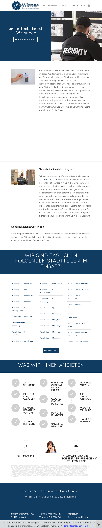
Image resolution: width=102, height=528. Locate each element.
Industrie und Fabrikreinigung (46, 465)
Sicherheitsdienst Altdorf (21, 289)
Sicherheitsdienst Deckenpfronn (18, 309)
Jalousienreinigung (24, 471)
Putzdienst (46, 469)
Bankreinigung (27, 465)
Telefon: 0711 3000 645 (50, 513)
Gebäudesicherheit (45, 474)
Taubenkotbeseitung (35, 466)
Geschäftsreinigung (35, 465)
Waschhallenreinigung (48, 467)
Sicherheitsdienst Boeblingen (23, 295)
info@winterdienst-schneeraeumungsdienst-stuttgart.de (80, 458)
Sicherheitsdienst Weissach (78, 342)
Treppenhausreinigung (82, 468)
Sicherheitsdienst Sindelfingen (74, 297)
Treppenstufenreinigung (16, 469)
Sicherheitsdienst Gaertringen (19, 324)
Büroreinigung (14, 465)
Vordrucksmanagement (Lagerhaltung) (54, 473)
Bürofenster (41, 469)
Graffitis (45, 468)
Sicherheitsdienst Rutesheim (78, 283)
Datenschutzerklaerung (78, 517)
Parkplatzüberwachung (68, 475)
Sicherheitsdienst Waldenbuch (74, 315)
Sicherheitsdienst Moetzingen (51, 326)
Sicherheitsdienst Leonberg (50, 314)
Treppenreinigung (74, 468)
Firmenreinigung (21, 465)
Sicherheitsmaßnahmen (50, 179)
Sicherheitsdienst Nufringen (50, 332)
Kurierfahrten (63, 471)
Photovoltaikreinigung (72, 469)
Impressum (72, 513)
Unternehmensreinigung (16, 466)
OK (86, 526)
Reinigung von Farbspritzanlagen (71, 466)
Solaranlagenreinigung (82, 469)
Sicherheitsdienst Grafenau (22, 341)
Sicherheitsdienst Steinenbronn (74, 306)
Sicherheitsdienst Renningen (50, 338)
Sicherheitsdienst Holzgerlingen (46, 300)
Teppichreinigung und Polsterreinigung (70, 467)
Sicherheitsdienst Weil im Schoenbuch (77, 334)
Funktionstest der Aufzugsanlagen (65, 474)
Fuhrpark (65, 473)
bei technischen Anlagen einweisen (55, 475)
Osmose (41, 470)
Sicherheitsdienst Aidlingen (22, 283)
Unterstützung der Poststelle (26, 473)
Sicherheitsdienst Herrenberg (51, 283)
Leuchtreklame (25, 469)
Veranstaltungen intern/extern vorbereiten (53, 472)
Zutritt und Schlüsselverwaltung (53, 471)
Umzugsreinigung (26, 470)
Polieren (41, 468)
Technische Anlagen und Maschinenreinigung (53, 470)
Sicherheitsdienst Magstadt (50, 320)
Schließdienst (29, 475)
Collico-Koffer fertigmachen (39, 473)
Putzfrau (78, 465)
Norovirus (56, 469)
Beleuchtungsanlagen (33, 469)
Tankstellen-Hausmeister (16, 470)
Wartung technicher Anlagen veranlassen (75, 471)
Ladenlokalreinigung (56, 465)
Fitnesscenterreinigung (41, 471)
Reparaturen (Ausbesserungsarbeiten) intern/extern (73, 472)
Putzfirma (51, 469)
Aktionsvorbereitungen (21, 475)
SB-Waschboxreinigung (27, 467)
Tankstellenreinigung (83, 466)
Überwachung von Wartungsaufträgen (33, 474)
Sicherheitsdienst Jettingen (50, 308)
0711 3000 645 (25, 455)
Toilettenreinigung (64, 465)
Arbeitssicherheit (53, 474)
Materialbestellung (71, 473)
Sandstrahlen (29, 468)
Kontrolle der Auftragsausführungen (40, 475)
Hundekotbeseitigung (26, 466)
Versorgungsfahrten (25, 472)
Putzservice (83, 465)
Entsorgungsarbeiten (34, 472)
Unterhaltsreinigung (35, 470)
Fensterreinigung (32, 471)
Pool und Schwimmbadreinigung (69, 470)
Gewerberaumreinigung (81, 470)
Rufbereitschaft (76, 474)
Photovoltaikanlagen (63, 469)
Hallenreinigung (61, 466)
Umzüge (41, 472)
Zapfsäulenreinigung (57, 467)
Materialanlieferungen (15, 472)
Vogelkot (50, 468)
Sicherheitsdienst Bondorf (21, 301)
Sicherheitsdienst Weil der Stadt (78, 325)
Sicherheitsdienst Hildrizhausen (46, 291)
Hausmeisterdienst (15, 471)
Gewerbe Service (72, 465)
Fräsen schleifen (35, 468)
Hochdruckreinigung (15, 468)
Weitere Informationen (71, 526)
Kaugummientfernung (82, 467)
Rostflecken (67, 468)
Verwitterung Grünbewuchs (58, 468)
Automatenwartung (15, 473)
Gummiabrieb (23, 468)
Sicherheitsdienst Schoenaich (79, 289)
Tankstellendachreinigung (38, 467)
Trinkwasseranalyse (45, 466)
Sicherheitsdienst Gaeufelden (18, 333)
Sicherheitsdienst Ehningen (22, 316)
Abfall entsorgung (53, 466)
